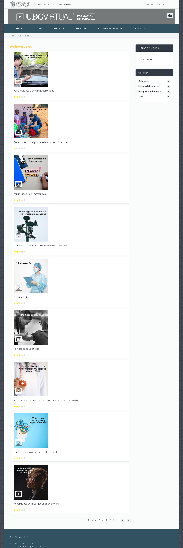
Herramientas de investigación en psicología (36, 503)
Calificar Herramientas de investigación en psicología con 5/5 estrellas (24, 510)
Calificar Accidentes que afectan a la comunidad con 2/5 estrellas (17, 97)
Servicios (81, 28)
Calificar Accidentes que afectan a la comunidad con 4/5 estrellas (22, 97)
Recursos (59, 28)
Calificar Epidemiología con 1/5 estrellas (15, 303)
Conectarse (67, 5)
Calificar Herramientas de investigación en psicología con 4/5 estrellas (22, 510)
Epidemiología (21, 297)
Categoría (143, 81)
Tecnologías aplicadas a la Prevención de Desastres (40, 245)
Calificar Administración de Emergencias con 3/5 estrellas (19, 200)
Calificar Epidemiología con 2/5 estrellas (17, 303)
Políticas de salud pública (26, 349)
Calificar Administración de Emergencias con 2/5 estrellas (17, 200)
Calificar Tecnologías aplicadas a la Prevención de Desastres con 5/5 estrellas (24, 252)
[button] (170, 15)
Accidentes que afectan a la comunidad (34, 90)
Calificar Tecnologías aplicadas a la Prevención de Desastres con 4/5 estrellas (22, 252)
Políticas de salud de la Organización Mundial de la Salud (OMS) (46, 400)
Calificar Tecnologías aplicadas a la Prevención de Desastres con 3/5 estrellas (19, 252)
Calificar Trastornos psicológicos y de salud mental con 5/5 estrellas (24, 458)
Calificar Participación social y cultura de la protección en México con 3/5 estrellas (19, 148)
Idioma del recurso (148, 86)
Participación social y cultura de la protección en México (42, 142)
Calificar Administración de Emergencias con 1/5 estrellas (15, 200)
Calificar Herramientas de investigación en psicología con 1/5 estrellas (15, 510)
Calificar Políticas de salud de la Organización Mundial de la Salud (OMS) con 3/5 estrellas (19, 407)
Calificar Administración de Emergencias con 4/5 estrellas (22, 200)
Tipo (140, 96)
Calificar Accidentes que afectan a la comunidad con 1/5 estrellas (15, 97)
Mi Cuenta (151, 5)
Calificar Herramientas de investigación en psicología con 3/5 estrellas (19, 510)
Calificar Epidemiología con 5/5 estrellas (24, 303)
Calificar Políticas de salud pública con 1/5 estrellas (15, 355)
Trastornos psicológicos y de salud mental (35, 452)
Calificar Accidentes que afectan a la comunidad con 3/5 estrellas (19, 97)
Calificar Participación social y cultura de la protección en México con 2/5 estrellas (17, 148)
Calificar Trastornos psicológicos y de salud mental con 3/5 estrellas (19, 458)
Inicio (19, 28)
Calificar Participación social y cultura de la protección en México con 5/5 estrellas (24, 148)
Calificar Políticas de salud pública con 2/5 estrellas (17, 355)
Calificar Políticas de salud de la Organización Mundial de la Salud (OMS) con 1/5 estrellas (15, 407)
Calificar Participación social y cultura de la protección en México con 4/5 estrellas (22, 148)
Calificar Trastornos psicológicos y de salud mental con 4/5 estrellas (22, 458)
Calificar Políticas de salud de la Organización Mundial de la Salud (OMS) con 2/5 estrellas (17, 407)
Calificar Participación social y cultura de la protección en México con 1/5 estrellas (15, 148)
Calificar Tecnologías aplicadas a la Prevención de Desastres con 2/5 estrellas (17, 252)
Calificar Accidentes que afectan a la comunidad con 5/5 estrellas (24, 97)
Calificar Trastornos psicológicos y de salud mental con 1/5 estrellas (15, 458)
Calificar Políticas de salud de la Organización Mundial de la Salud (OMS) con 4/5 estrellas (22, 407)
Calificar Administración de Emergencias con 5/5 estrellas (24, 200)
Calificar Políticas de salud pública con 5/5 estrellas (24, 355)
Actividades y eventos (110, 28)
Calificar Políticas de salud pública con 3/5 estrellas (19, 355)
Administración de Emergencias (30, 194)
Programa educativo (149, 91)
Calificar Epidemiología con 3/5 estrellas (19, 303)
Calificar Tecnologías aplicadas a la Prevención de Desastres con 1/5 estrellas (15, 252)
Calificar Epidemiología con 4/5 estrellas (22, 303)
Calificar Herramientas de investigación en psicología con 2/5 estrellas (17, 510)
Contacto (139, 28)
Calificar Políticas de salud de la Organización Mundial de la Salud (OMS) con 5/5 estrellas (24, 407)
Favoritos (161, 5)
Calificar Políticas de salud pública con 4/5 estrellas (22, 355)
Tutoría (37, 28)
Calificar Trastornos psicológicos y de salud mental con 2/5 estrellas (17, 458)
